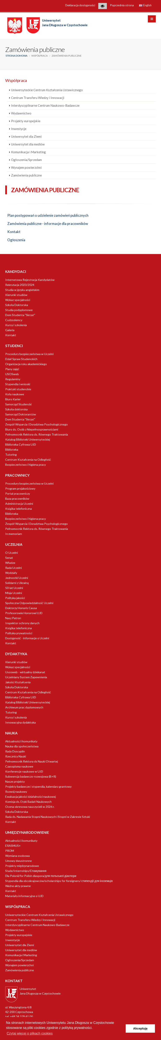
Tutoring (11, 454)
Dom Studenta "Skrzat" (20, 315)
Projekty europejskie (25, 121)
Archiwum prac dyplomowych (24, 707)
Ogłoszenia (16, 240)
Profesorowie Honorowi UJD (23, 613)
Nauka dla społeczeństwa (21, 746)
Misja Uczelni (13, 593)
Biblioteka (11, 449)
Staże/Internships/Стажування (25, 871)
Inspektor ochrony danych (22, 623)
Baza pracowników (17, 498)
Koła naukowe (14, 394)
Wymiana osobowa (17, 855)
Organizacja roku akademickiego (26, 364)
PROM (9, 850)
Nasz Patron (13, 618)
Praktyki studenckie (18, 389)
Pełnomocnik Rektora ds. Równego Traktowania (36, 434)
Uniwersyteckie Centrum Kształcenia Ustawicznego (47, 90)
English (145, 5)
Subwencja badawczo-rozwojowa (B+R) (30, 776)
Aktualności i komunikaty (21, 741)
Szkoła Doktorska (16, 305)
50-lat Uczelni (14, 588)
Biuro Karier (13, 399)
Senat (9, 557)
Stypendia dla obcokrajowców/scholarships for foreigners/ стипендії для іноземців (59, 881)
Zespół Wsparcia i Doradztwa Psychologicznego (36, 424)
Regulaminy (12, 379)
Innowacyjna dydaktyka (20, 722)
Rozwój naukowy (16, 791)
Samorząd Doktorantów (20, 414)
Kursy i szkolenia (16, 325)
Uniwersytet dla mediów (28, 144)
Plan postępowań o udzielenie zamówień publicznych (47, 215)
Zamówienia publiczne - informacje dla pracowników (47, 223)
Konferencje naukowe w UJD (24, 771)
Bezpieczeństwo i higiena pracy (25, 464)
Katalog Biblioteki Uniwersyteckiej (27, 439)
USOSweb (12, 374)
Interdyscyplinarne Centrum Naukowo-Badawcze (45, 105)
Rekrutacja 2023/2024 (19, 285)
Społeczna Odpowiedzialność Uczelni (29, 603)
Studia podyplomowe (19, 310)
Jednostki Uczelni (16, 578)
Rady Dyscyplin (15, 751)
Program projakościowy (20, 488)
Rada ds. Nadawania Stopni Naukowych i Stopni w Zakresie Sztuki (47, 816)
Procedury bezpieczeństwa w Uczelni (29, 354)
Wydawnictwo (21, 113)
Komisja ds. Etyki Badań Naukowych (28, 801)
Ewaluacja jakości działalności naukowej (30, 796)
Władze (10, 562)
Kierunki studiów (16, 295)
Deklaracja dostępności (80, 5)
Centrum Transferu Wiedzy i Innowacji (37, 98)
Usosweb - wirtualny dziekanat (25, 672)
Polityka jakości (15, 598)
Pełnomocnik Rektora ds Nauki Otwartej (31, 761)
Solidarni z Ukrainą (17, 583)
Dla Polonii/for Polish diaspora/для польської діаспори (40, 876)
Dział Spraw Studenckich (21, 359)
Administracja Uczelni (19, 503)
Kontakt (13, 232)
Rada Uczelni (13, 567)
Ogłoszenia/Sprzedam (26, 160)
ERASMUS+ (13, 845)
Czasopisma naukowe (19, 766)
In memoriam (13, 534)
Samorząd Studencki (18, 404)
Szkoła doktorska (16, 409)
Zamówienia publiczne (26, 175)
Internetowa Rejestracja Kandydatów (30, 279)
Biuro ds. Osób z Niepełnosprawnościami (31, 429)
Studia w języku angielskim (22, 290)
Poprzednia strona (122, 5)
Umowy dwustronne (18, 860)
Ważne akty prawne (18, 886)
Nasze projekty (15, 781)
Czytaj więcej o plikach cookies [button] (30, 1033)
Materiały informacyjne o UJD (24, 896)
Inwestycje (18, 129)
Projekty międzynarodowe (22, 866)
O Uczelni (11, 552)
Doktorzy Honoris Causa (21, 608)
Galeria (9, 330)
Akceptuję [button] (140, 1028)
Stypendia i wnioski (17, 384)
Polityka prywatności (18, 633)
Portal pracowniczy (17, 493)
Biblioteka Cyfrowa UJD (20, 444)
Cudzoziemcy (13, 320)
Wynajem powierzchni (26, 167)
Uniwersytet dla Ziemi (26, 136)
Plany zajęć (12, 369)
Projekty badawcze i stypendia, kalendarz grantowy (38, 786)
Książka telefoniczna (18, 508)
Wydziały (11, 572)
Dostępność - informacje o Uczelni (27, 638)
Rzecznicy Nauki (15, 756)
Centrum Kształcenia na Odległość (28, 459)
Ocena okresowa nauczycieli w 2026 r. (29, 806)
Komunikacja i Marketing (28, 152)
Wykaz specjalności (17, 300)
